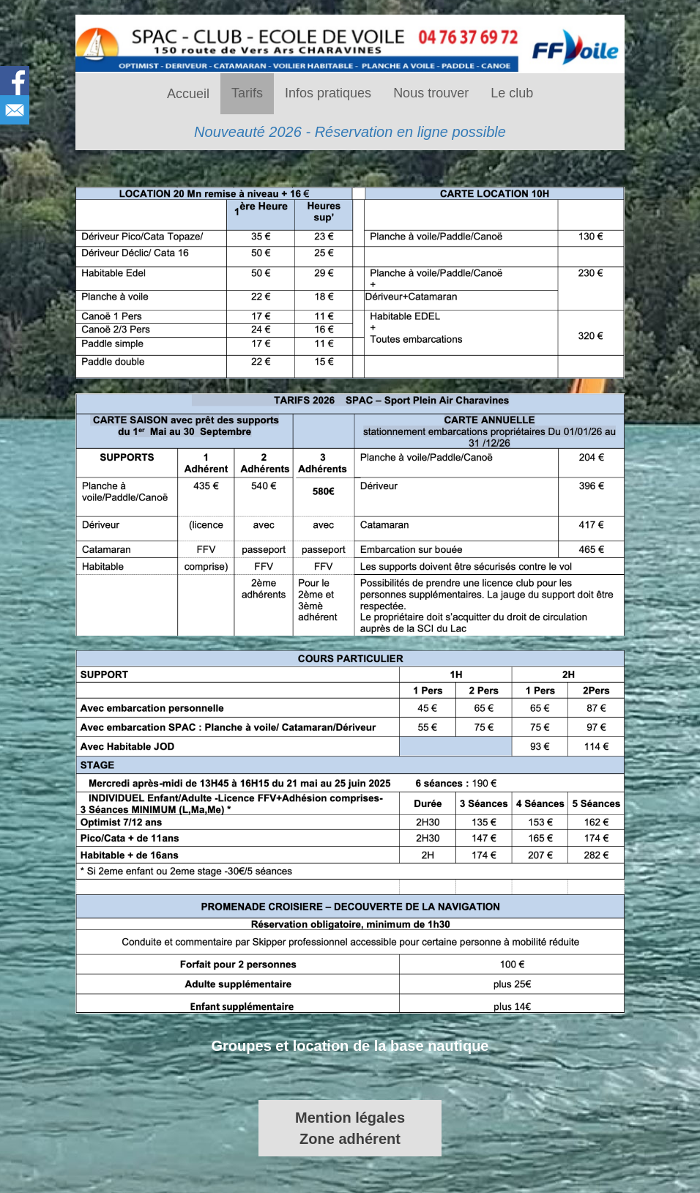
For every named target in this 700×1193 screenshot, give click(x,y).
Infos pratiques (328, 93)
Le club (512, 93)
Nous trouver (431, 93)
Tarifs (247, 93)
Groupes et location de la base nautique (350, 1046)
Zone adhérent (350, 1139)
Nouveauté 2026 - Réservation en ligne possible (350, 132)
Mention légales (350, 1118)
